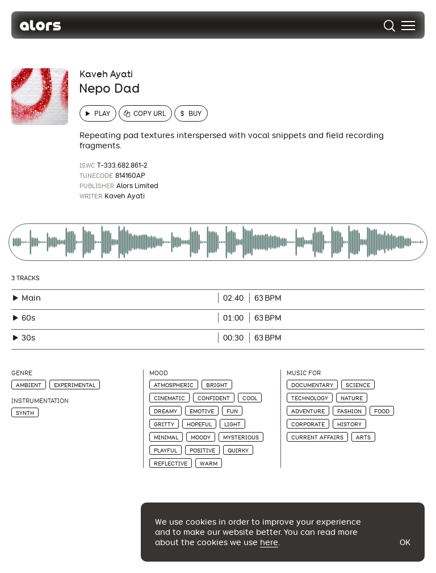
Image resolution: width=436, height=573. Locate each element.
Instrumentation (40, 401)
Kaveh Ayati (106, 74)
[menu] (408, 25)
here (269, 542)
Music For (304, 373)
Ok (405, 542)
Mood (158, 373)
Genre (21, 373)
